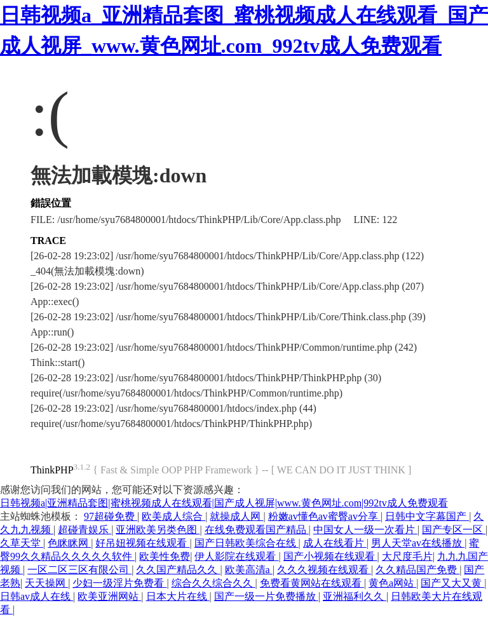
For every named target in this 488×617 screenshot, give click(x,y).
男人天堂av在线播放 (417, 543)
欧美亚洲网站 (109, 596)
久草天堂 (21, 543)
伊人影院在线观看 (236, 556)
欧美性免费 (164, 556)
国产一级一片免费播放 (266, 596)
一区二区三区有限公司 (79, 569)
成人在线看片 (335, 543)
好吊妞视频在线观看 (142, 543)
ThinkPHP (52, 469)
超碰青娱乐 (84, 529)
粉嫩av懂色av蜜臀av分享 (324, 516)
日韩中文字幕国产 (427, 516)
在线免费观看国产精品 (257, 529)
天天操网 (46, 583)
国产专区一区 (453, 529)
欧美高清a (249, 569)
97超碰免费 (110, 516)
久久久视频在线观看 (324, 569)
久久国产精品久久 (178, 569)
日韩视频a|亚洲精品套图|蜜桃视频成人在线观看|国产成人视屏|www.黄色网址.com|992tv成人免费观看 (224, 503)
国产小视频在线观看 (330, 556)
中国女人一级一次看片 (365, 529)
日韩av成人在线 (36, 596)
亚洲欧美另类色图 (158, 529)
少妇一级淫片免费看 (119, 583)
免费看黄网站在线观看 (312, 583)
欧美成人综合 (173, 516)
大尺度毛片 (407, 556)
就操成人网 (236, 516)
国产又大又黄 (452, 583)
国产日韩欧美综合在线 (246, 543)
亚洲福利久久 (354, 596)
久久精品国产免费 (417, 569)
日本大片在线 (178, 596)
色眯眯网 (69, 543)
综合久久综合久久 (213, 583)
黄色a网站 (392, 583)
